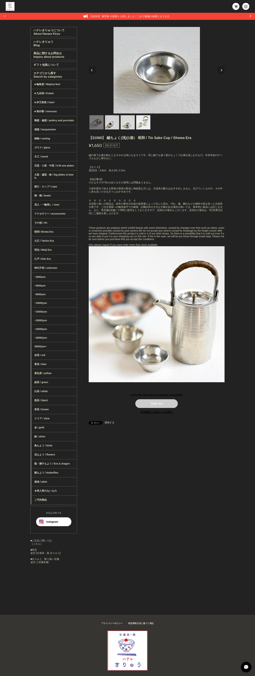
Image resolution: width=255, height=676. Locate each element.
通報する (109, 422)
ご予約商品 (40, 499)
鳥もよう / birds (43, 445)
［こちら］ (36, 543)
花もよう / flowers (44, 454)
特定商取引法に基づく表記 (141, 623)
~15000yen (40, 311)
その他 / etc (40, 222)
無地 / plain (40, 481)
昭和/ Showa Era (43, 231)
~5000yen (40, 285)
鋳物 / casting (42, 138)
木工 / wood (41, 156)
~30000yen (40, 337)
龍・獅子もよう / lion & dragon (52, 463)
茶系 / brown (41, 409)
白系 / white (41, 391)
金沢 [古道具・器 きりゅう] (45, 553)
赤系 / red (39, 355)
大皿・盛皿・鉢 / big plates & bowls (53, 176)
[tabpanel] (157, 70)
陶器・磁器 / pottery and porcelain (54, 120)
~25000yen (40, 329)
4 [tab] (143, 122)
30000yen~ (40, 346)
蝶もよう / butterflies (46, 472)
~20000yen (40, 320)
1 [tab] (96, 122)
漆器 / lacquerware (45, 129)
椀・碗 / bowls (42, 195)
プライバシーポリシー (112, 623)
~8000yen (40, 294)
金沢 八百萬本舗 (39, 562)
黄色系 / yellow (42, 373)
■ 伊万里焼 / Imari (44, 102)
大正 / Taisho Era (44, 240)
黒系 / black (41, 400)
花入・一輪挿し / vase (46, 204)
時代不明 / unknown (45, 267)
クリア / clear (42, 418)
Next (221, 70)
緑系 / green (41, 382)
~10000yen (40, 303)
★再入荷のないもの (45, 490)
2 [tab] (112, 122)
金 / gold (39, 427)
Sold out (157, 403)
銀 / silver (39, 436)
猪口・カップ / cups (45, 186)
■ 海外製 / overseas (45, 111)
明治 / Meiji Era (43, 249)
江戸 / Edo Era (42, 258)
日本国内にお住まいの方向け (156, 412)
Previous (92, 70)
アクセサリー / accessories (50, 213)
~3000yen (40, 277)
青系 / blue (40, 364)
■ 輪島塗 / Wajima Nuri (47, 84)
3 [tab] (128, 122)
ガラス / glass (42, 147)
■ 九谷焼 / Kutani (44, 93)
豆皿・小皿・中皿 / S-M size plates (54, 165)
